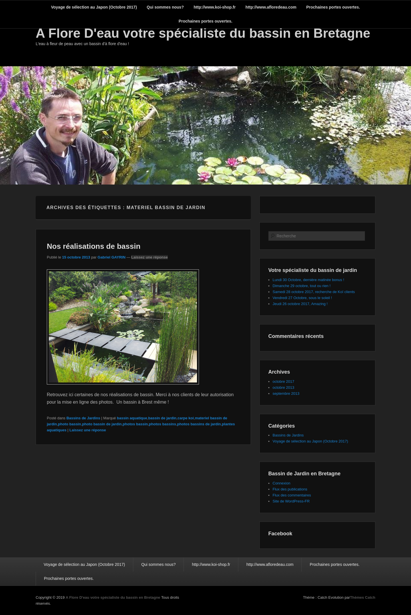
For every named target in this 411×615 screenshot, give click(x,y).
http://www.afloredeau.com (270, 7)
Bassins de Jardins (83, 418)
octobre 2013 (283, 387)
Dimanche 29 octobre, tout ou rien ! (302, 286)
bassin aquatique (132, 418)
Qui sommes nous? (165, 7)
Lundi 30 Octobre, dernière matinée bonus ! (308, 280)
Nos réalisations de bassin (93, 246)
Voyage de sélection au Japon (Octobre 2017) (94, 7)
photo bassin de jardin (102, 424)
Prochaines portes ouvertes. (333, 7)
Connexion (281, 483)
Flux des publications (290, 489)
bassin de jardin (162, 418)
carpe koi (186, 418)
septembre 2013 (286, 393)
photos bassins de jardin (199, 424)
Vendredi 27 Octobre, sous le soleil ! (302, 298)
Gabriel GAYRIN (112, 257)
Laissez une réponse (149, 257)
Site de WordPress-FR (291, 501)
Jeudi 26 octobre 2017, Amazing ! (300, 304)
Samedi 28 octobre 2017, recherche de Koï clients (314, 292)
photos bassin (135, 424)
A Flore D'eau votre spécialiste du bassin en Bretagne (203, 33)
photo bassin (69, 424)
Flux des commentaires (292, 495)
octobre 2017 (283, 381)
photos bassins (162, 424)
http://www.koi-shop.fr (214, 7)
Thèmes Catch (362, 597)
